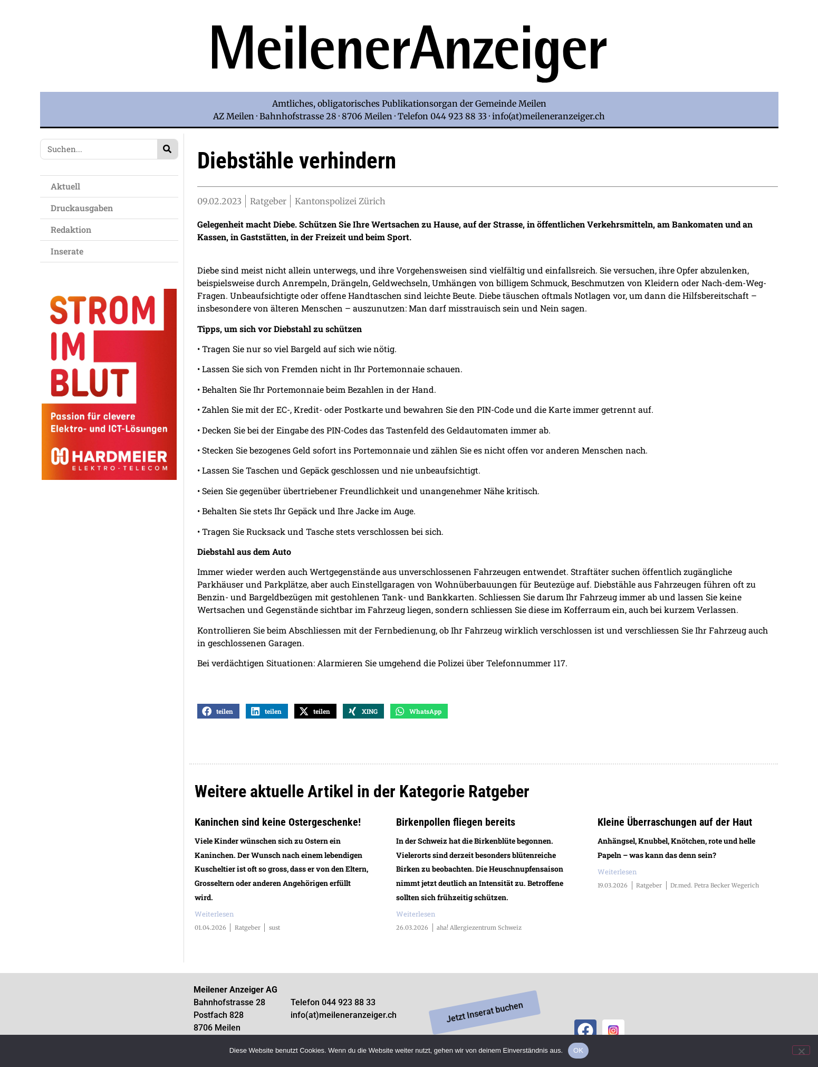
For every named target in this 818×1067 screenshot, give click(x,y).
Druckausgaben (82, 207)
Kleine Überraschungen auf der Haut (675, 825)
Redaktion (74, 229)
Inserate (70, 251)
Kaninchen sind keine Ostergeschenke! (278, 825)
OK (578, 1050)
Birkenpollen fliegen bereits (455, 825)
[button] (218, 714)
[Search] (167, 149)
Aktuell (68, 186)
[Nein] (801, 1050)
